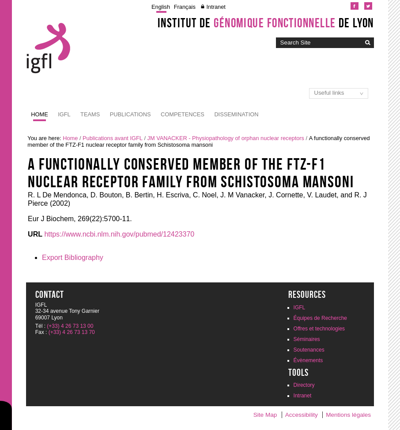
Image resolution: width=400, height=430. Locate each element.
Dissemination (236, 114)
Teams (90, 114)
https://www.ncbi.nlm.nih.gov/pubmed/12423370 (119, 234)
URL (35, 234)
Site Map (265, 414)
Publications (130, 114)
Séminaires (307, 339)
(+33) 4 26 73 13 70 (72, 332)
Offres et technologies (319, 329)
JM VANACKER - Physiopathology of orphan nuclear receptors (225, 138)
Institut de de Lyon (266, 23)
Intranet (215, 7)
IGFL (64, 114)
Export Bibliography (72, 257)
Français (185, 7)
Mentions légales (348, 414)
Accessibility (301, 414)
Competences (182, 114)
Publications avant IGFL (113, 138)
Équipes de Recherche (320, 318)
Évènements (308, 360)
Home (39, 114)
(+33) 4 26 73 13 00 (70, 326)
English (160, 7)
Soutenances (309, 350)
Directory (304, 385)
